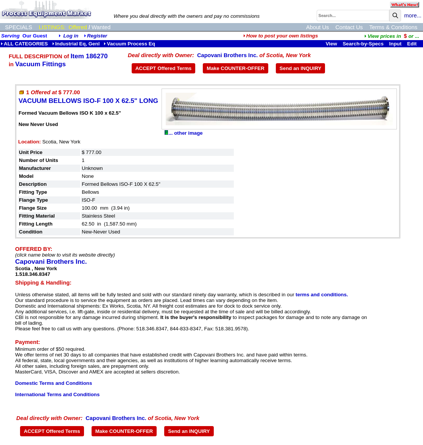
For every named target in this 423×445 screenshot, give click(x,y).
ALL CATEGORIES (24, 44)
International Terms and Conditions (57, 394)
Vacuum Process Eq (129, 44)
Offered (77, 27)
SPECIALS (18, 27)
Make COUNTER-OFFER (235, 68)
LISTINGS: (52, 27)
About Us (317, 27)
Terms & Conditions (393, 27)
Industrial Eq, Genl (76, 44)
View (331, 44)
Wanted (101, 27)
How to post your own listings (280, 36)
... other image (183, 133)
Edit (412, 44)
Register (97, 36)
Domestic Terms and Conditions (53, 383)
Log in (70, 36)
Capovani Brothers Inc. (227, 55)
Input (395, 44)
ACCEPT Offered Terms (163, 68)
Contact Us (349, 27)
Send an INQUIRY (301, 68)
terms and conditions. (321, 294)
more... (412, 15)
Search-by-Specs (363, 44)
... (391, 36)
